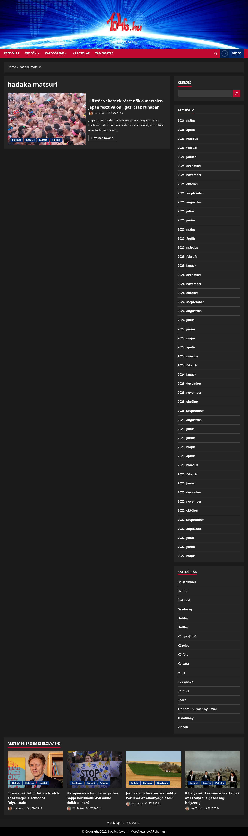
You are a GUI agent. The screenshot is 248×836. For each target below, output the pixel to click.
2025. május (186, 229)
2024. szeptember (191, 302)
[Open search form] (215, 53)
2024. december (189, 275)
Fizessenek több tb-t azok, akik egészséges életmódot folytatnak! (33, 798)
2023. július (186, 429)
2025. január (187, 265)
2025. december (189, 166)
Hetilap (183, 618)
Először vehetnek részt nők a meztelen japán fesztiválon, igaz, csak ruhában (47, 121)
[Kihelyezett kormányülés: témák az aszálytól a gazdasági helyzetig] (212, 769)
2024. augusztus (190, 311)
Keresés (185, 82)
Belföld (183, 591)
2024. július (186, 320)
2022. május (186, 556)
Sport (182, 700)
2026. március (188, 139)
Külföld (43, 142)
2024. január (187, 374)
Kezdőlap (132, 823)
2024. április (186, 347)
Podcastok (185, 682)
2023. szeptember (191, 411)
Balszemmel (187, 582)
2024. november (189, 284)
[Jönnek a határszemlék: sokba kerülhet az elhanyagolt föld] (153, 769)
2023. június (186, 438)
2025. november (189, 175)
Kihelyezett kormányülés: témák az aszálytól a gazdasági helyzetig (212, 798)
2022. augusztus (190, 529)
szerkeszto (96, 118)
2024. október (188, 293)
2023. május (186, 447)
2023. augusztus (190, 420)
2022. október (188, 510)
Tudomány (186, 718)
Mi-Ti (181, 673)
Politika (183, 691)
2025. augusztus (190, 202)
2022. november (189, 501)
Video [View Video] (230, 53)
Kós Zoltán (75, 808)
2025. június (186, 220)
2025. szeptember (191, 193)
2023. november (189, 393)
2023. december (189, 383)
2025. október (188, 184)
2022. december (189, 492)
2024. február (187, 365)
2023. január (187, 483)
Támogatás (104, 53)
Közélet (30, 142)
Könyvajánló (187, 636)
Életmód (16, 142)
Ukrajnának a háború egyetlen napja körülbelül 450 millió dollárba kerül (92, 798)
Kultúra (56, 142)
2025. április (186, 238)
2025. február (187, 256)
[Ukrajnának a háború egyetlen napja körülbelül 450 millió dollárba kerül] (94, 769)
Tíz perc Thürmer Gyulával (197, 709)
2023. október (188, 402)
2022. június (186, 547)
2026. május (186, 120)
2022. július (186, 538)
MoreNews (138, 831)
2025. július (186, 211)
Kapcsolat (81, 53)
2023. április (186, 456)
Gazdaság (185, 609)
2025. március (188, 247)
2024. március (188, 356)
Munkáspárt (115, 823)
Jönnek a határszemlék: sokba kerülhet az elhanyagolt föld (151, 795)
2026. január (187, 157)
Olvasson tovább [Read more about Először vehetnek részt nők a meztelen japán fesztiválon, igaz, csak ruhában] (103, 144)
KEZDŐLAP (11, 53)
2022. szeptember (191, 520)
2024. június (186, 329)
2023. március (188, 465)
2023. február (187, 474)
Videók (30, 53)
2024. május (186, 338)
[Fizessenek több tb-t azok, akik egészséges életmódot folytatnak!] (35, 769)
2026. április (186, 130)
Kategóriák (54, 53)
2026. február (187, 148)
